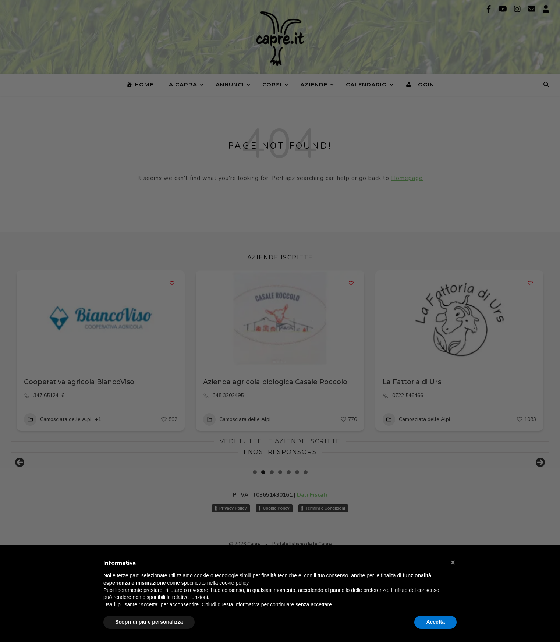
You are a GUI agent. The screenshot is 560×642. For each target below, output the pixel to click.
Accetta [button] (435, 622)
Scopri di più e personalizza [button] (149, 622)
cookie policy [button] (233, 583)
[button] (453, 562)
